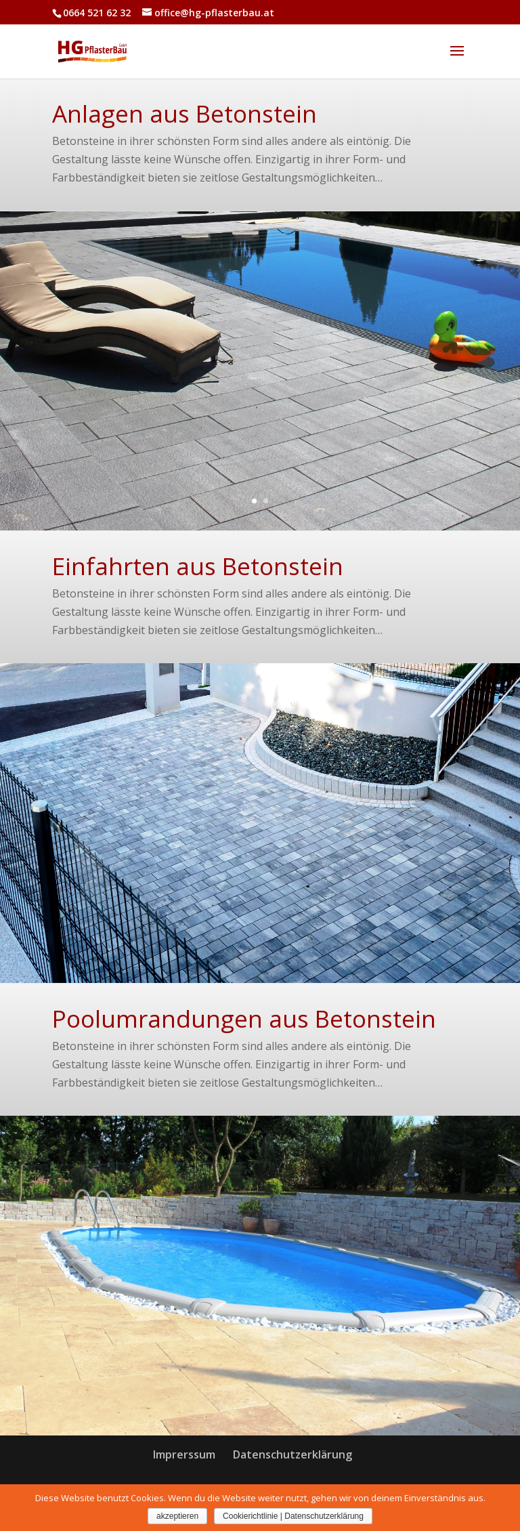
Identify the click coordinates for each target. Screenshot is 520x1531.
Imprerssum (184, 1454)
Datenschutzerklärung (292, 1454)
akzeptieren (177, 1516)
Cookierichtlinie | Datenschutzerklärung (293, 1516)
